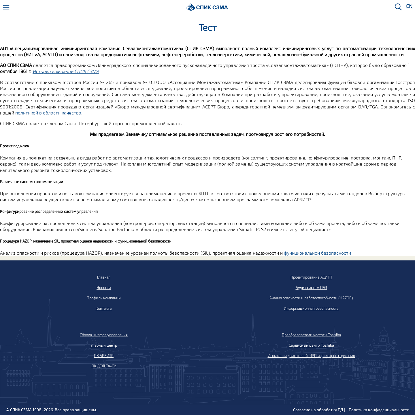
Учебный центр (103, 345)
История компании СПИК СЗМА (66, 71)
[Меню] (6, 7)
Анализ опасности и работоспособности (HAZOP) (311, 298)
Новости (104, 287)
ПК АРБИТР (104, 355)
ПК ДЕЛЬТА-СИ (103, 366)
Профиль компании (104, 298)
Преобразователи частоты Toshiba (311, 335)
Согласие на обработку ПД (318, 409)
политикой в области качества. (48, 112)
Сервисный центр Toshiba (311, 345)
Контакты (104, 308)
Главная (103, 277)
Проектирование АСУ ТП (311, 277)
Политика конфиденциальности (379, 409)
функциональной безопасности (317, 253)
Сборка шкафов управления (104, 335)
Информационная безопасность (311, 308)
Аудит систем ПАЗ (311, 287)
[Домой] (207, 7)
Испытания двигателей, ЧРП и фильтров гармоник (311, 355)
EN (409, 6)
